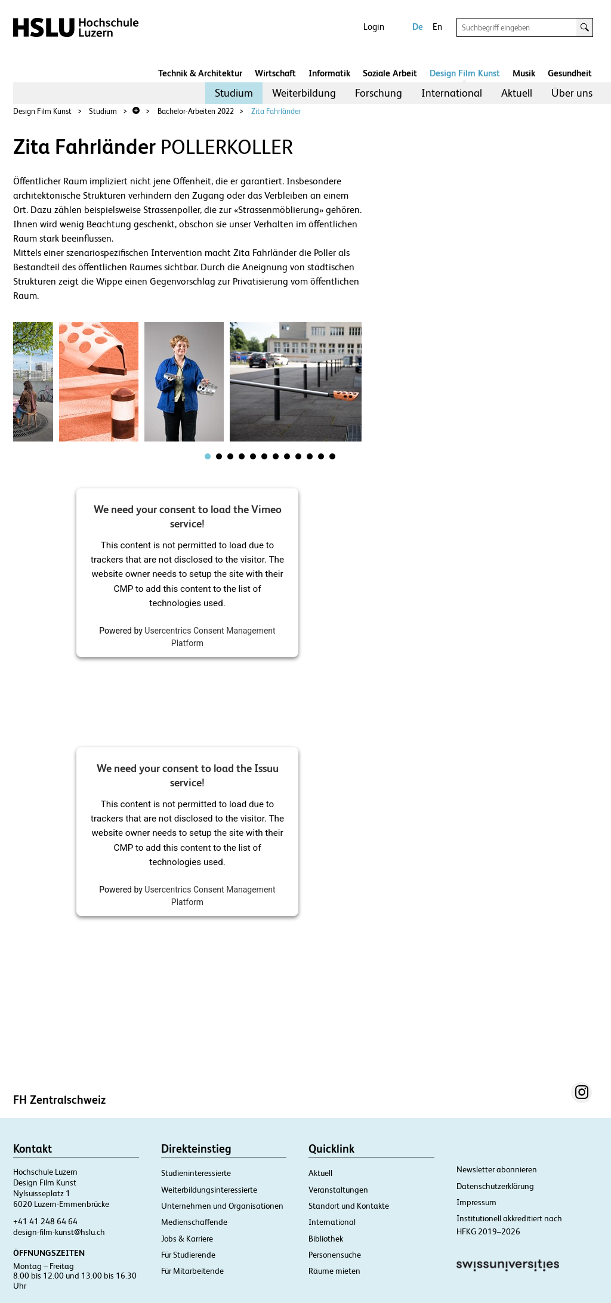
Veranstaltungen (338, 1189)
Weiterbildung (304, 93)
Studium (234, 93)
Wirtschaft (275, 73)
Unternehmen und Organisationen (222, 1206)
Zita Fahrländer (276, 111)
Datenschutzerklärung (495, 1186)
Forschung (378, 93)
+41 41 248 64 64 (45, 1221)
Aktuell (516, 93)
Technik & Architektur (200, 73)
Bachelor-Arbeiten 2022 (196, 111)
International (451, 93)
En (437, 26)
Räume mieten (334, 1271)
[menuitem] (234, 93)
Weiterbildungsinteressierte (209, 1189)
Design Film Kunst (465, 73)
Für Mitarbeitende (192, 1271)
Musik (524, 73)
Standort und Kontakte (348, 1206)
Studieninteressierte (196, 1173)
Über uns (572, 93)
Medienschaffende (194, 1222)
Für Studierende (188, 1254)
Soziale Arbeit (390, 73)
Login (373, 26)
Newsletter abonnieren (496, 1169)
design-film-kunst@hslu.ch (59, 1232)
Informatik (329, 73)
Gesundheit (570, 73)
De (417, 26)
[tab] (208, 456)
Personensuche (334, 1254)
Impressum (476, 1202)
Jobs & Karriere (187, 1238)
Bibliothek (325, 1238)
